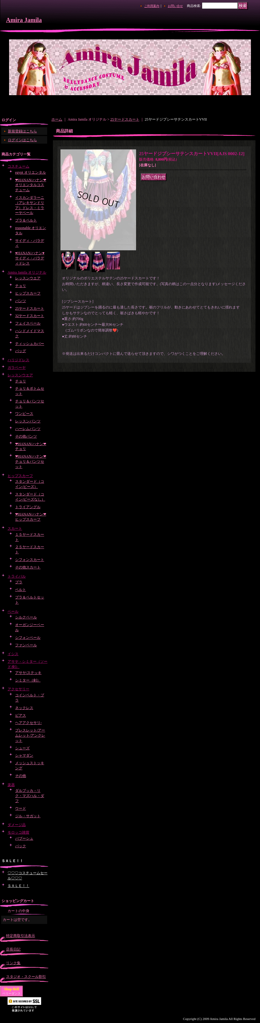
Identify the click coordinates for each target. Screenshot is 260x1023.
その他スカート (28, 567)
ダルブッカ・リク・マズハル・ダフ (29, 795)
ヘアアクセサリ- (28, 723)
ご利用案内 (151, 6)
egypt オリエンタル (30, 172)
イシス (13, 654)
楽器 (11, 785)
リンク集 (13, 963)
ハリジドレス (18, 360)
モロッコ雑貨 (18, 832)
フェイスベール (28, 323)
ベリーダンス (11, 993)
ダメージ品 (17, 825)
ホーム (56, 119)
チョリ (20, 286)
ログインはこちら (22, 140)
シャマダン (24, 755)
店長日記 (13, 949)
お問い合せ (175, 6)
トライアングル (28, 507)
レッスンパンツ (28, 421)
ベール (13, 611)
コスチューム (18, 166)
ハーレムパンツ (28, 429)
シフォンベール (28, 637)
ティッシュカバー (29, 344)
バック (20, 846)
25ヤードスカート (29, 308)
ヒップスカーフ (28, 293)
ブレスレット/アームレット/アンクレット (30, 735)
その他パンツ (26, 436)
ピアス (20, 715)
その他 (20, 776)
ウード (20, 808)
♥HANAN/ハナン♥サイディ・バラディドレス (29, 258)
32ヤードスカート (29, 316)
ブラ (18, 582)
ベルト (20, 590)
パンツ (20, 301)
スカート (15, 528)
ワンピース (24, 414)
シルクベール (26, 617)
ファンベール (26, 645)
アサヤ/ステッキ (28, 673)
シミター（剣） (28, 680)
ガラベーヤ (17, 367)
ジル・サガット (28, 816)
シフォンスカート (29, 560)
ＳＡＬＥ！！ (18, 886)
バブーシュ (24, 838)
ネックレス (24, 708)
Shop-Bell (11, 989)
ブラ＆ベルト (26, 220)
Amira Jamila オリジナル (27, 272)
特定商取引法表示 (20, 936)
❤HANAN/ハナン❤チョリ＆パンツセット (30, 461)
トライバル (17, 576)
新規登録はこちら (22, 131)
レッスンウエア (28, 278)
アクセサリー (18, 689)
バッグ (20, 351)
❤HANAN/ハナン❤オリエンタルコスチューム (30, 185)
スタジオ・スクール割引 (26, 977)
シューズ (22, 748)
